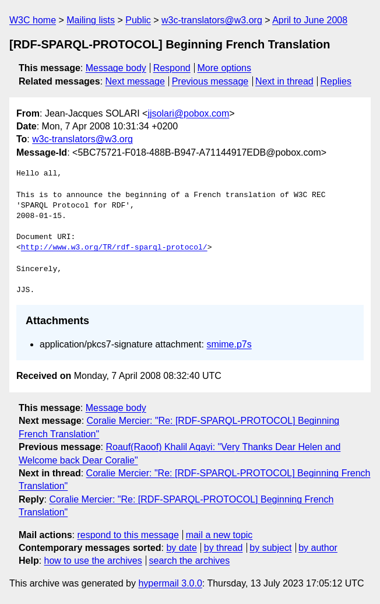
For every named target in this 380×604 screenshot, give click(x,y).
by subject (270, 548)
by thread (223, 548)
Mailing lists (90, 20)
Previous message (210, 81)
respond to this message (127, 535)
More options (225, 68)
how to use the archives (93, 561)
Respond (172, 68)
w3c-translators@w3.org (211, 20)
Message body (116, 68)
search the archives (189, 561)
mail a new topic (219, 535)
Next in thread (284, 81)
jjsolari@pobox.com (188, 113)
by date (181, 548)
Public (138, 20)
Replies (336, 81)
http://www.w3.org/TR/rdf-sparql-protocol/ (114, 248)
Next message (135, 81)
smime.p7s (228, 344)
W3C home (32, 20)
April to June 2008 (309, 20)
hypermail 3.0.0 (170, 583)
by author (317, 548)
